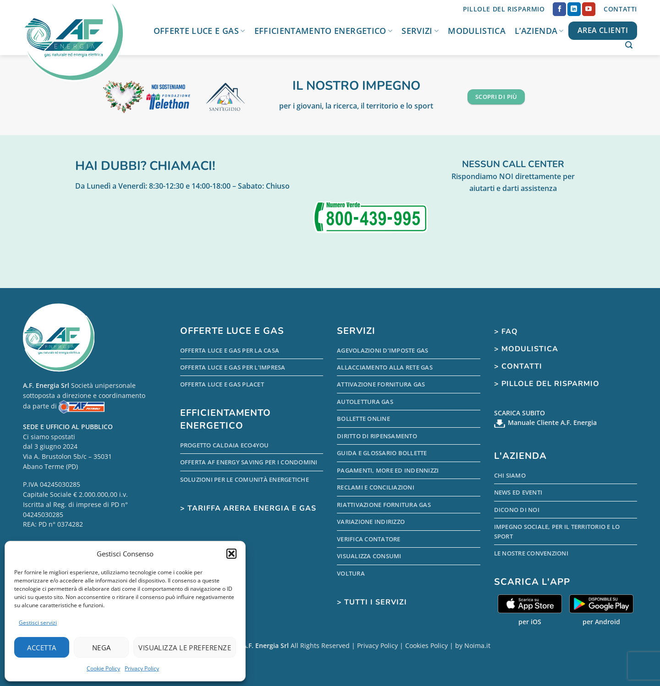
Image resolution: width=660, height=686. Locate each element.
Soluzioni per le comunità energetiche (244, 479)
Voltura (351, 573)
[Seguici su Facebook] (559, 9)
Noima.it (477, 645)
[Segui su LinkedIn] (574, 9)
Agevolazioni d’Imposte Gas (383, 350)
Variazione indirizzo (371, 521)
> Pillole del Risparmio (547, 384)
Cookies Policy (426, 645)
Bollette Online (363, 418)
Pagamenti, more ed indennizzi (388, 470)
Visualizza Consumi (369, 556)
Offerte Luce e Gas (199, 30)
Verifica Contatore (369, 539)
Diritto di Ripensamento (377, 436)
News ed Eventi (518, 492)
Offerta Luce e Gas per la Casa (230, 350)
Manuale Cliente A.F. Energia (552, 422)
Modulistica (477, 30)
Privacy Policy (142, 668)
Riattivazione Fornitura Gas (384, 505)
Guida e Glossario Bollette (382, 453)
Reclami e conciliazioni (375, 487)
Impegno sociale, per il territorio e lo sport (557, 531)
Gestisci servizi (38, 622)
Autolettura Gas (365, 401)
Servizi (420, 30)
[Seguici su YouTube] (588, 9)
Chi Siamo (510, 475)
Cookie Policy (103, 668)
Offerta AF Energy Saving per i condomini (249, 462)
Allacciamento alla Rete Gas (385, 367)
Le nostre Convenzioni (531, 553)
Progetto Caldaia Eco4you (224, 445)
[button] (231, 553)
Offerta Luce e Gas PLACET (222, 384)
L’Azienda (539, 30)
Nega (101, 647)
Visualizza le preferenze (184, 647)
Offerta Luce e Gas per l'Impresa (233, 367)
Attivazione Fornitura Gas (381, 384)
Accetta (41, 647)
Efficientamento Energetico (323, 30)
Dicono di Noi (516, 510)
